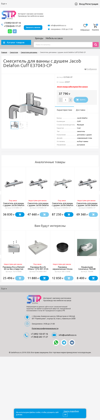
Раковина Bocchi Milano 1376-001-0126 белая (38, 269)
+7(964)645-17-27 (13, 26)
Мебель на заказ (54, 38)
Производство (58, 3)
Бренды (39, 38)
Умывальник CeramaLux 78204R (87, 268)
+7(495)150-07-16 (13, 23)
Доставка (32, 3)
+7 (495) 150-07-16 (39, 334)
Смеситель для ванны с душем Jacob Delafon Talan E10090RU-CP (62, 205)
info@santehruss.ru (59, 25)
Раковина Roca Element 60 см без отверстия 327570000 (13, 269)
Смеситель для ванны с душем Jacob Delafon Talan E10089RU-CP (87, 205)
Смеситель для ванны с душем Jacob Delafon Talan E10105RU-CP (38, 205)
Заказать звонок (34, 27)
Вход (83, 4)
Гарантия (44, 3)
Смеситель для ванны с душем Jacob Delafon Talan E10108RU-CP (13, 205)
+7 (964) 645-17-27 (39, 337)
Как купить (20, 3)
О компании (7, 3)
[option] (13, 193)
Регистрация (92, 4)
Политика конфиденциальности (45, 328)
